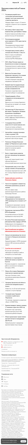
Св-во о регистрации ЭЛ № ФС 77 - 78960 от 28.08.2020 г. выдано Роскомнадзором (12, 360)
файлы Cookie (13, 440)
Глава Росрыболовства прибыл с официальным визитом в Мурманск (15, 230)
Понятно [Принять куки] (23, 441)
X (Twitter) (6, 384)
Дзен (4, 379)
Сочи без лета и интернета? (13, 248)
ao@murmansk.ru (7, 347)
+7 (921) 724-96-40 (7, 345)
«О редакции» (5, 399)
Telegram (5, 381)
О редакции (4, 349)
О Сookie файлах (5, 370)
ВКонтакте (6, 377)
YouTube (5, 386)
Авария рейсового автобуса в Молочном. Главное (13, 179)
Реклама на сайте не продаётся (9, 351)
